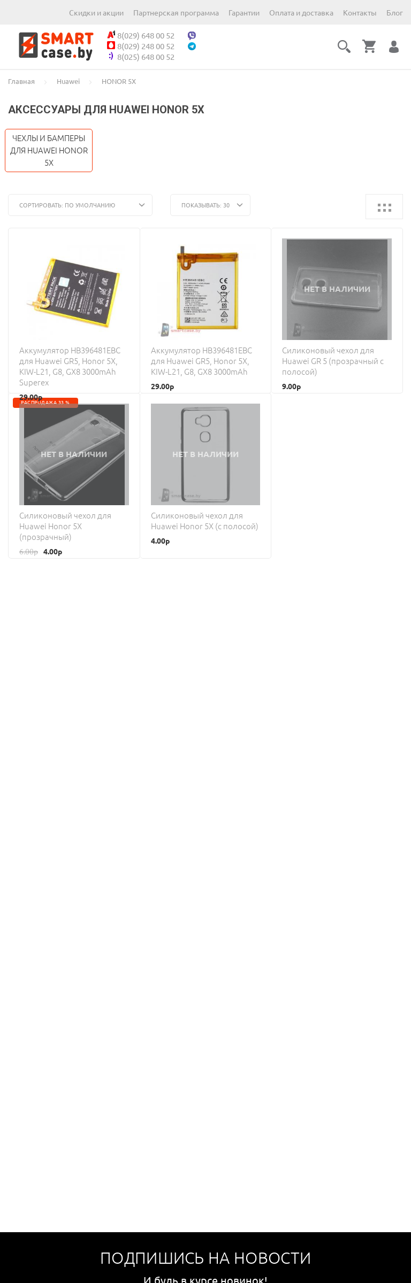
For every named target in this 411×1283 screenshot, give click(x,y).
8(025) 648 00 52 (140, 56)
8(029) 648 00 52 (140, 35)
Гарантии (244, 13)
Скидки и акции (96, 13)
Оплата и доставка (301, 13)
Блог (394, 13)
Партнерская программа (176, 13)
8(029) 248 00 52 (140, 46)
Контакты (360, 13)
